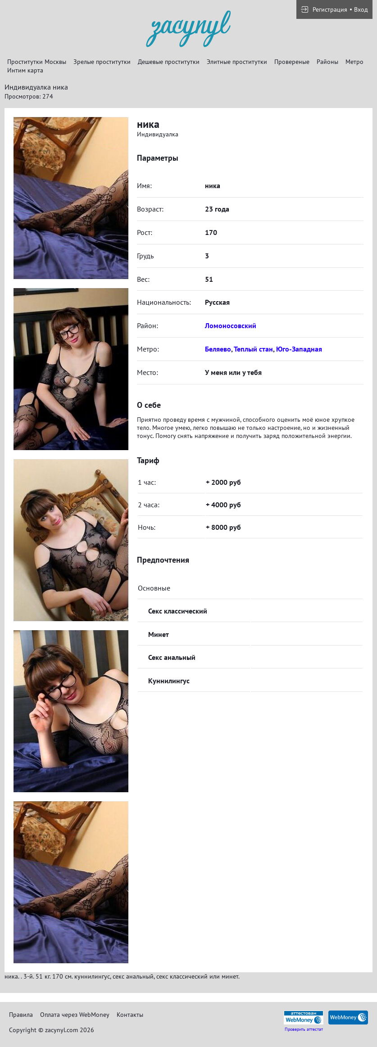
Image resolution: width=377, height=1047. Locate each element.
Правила (21, 1015)
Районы (327, 62)
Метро (354, 62)
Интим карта (25, 70)
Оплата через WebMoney (74, 1015)
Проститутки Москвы (36, 62)
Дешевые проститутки (169, 62)
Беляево (218, 348)
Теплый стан (253, 348)
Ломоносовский (230, 325)
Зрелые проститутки (102, 62)
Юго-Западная (299, 348)
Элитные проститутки (237, 62)
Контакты (130, 1015)
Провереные (291, 62)
